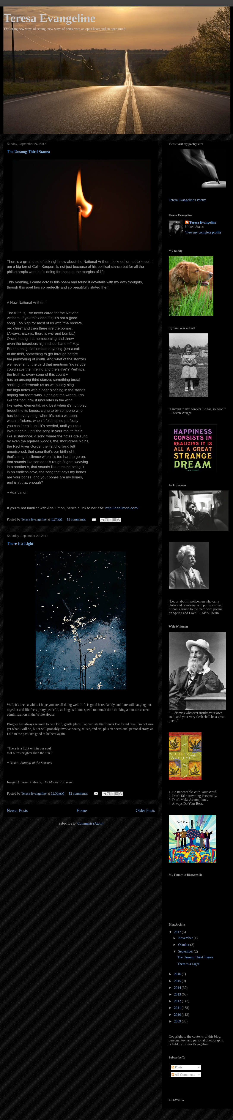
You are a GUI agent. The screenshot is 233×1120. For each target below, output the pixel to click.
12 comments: (77, 519)
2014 (178, 987)
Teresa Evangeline (49, 18)
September (186, 951)
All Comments (183, 1074)
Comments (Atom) (90, 823)
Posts (177, 1067)
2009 (178, 1021)
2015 (178, 981)
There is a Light (20, 543)
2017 (178, 932)
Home (82, 810)
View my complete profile (203, 232)
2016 (178, 974)
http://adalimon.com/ (121, 508)
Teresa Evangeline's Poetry (187, 200)
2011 (178, 1008)
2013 (178, 994)
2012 (178, 1001)
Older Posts (145, 810)
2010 (178, 1014)
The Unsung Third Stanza (28, 152)
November (186, 938)
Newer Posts (17, 810)
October (184, 944)
